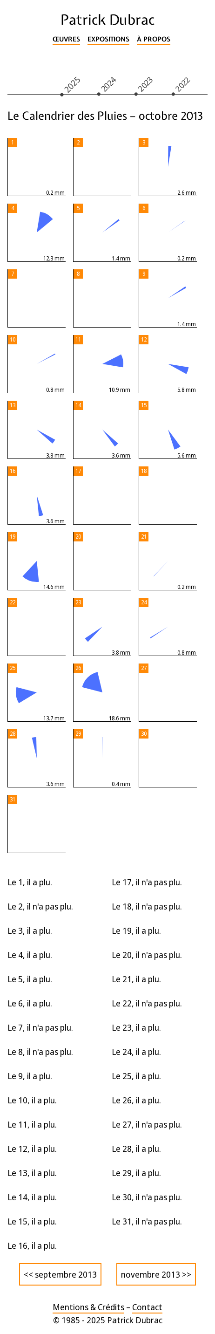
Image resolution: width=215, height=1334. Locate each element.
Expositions (108, 39)
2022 (183, 84)
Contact (147, 1307)
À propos (153, 39)
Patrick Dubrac (107, 19)
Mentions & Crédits (88, 1307)
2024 (108, 84)
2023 (145, 84)
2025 (71, 84)
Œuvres (66, 39)
